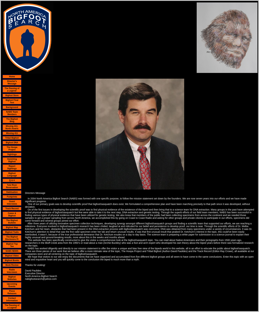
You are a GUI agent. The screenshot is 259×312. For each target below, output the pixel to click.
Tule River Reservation (12, 186)
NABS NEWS (12, 251)
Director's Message (12, 82)
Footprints (12, 197)
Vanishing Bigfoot (12, 160)
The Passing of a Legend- (12, 89)
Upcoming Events (12, 285)
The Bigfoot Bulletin (12, 221)
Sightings (12, 154)
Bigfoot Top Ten (12, 245)
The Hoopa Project (12, 148)
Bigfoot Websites (11, 278)
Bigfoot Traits (12, 232)
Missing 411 (12, 133)
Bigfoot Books (12, 260)
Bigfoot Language (12, 174)
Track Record (12, 208)
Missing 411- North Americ (12, 127)
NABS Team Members (12, 113)
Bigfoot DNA (12, 142)
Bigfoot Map (12, 227)
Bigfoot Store (12, 95)
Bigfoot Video (12, 255)
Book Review (12, 265)
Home (12, 76)
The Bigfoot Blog (12, 120)
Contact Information (12, 299)
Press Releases (11, 292)
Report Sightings (12, 167)
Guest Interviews (12, 202)
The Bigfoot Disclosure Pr (12, 238)
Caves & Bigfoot (12, 214)
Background (12, 107)
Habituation (12, 192)
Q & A (12, 180)
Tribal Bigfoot (12, 138)
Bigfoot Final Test (12, 101)
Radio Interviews (12, 271)
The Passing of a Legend (12, 306)
